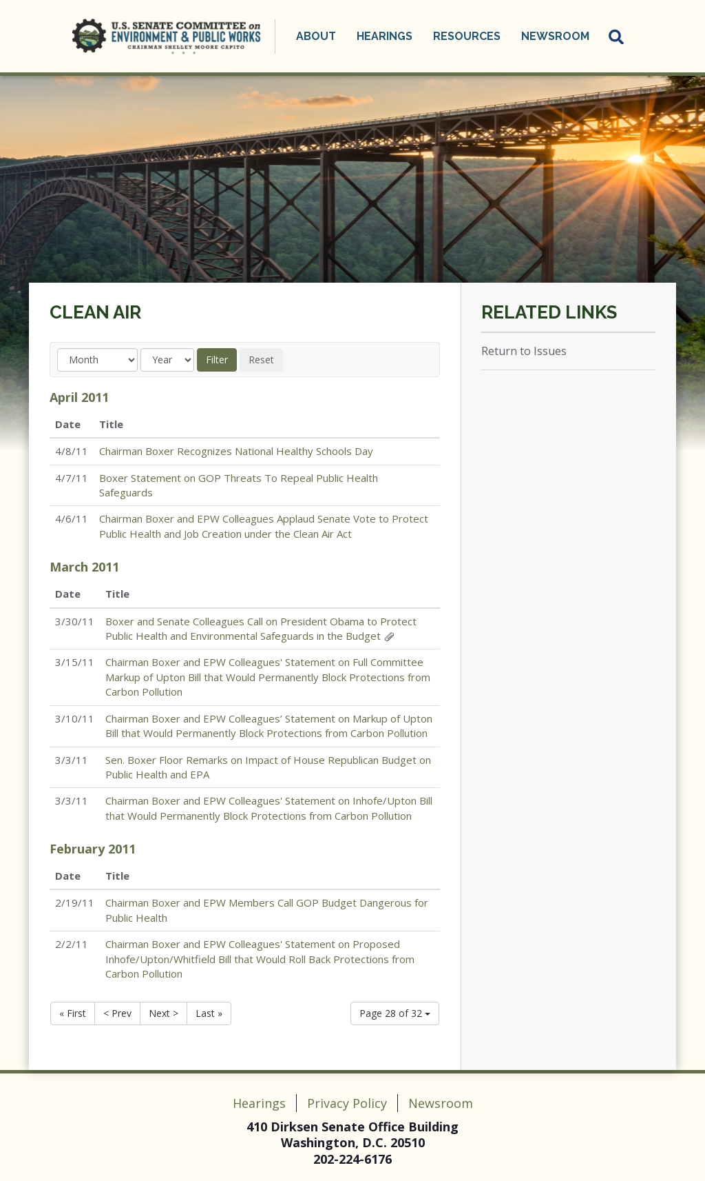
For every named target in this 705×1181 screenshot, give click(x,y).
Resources (467, 36)
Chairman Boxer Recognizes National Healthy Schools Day (236, 451)
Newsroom (555, 36)
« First (72, 1013)
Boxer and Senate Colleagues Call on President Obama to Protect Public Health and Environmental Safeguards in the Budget (261, 628)
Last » (209, 1013)
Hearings (384, 36)
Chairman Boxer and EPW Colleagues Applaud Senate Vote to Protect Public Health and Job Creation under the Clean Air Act (263, 526)
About (316, 36)
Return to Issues (524, 351)
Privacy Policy (347, 1103)
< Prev (117, 1013)
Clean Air (95, 312)
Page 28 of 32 (394, 1013)
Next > (163, 1013)
